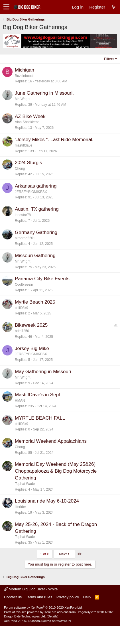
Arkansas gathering (35, 186)
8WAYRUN (63, 621)
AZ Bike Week (30, 116)
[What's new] (113, 7)
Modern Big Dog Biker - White (31, 589)
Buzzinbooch (24, 76)
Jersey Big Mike (32, 348)
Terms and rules (39, 597)
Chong (20, 168)
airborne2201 (25, 238)
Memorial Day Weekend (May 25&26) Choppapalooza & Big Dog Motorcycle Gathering (56, 471)
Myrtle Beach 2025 (35, 302)
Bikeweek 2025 (31, 325)
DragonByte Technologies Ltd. (25, 616)
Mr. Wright (22, 99)
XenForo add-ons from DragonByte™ (70, 612)
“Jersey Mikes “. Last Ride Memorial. (54, 139)
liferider (20, 507)
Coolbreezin (24, 284)
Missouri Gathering (35, 255)
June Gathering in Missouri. (44, 93)
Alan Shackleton (27, 122)
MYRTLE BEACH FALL (40, 418)
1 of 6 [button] (44, 554)
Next (64, 554)
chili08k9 (21, 308)
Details (52, 616)
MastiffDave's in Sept (37, 394)
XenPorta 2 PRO (15, 621)
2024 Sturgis (28, 162)
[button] (6, 7)
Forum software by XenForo (43, 607)
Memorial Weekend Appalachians (51, 441)
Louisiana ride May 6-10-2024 (47, 501)
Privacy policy (67, 597)
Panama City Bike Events (42, 278)
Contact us (13, 597)
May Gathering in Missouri (43, 371)
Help (87, 597)
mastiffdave (23, 145)
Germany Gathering (36, 232)
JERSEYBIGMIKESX (31, 192)
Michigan (24, 70)
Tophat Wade (25, 484)
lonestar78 (23, 215)
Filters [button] (109, 59)
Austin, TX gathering (37, 209)
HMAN (20, 401)
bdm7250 (22, 331)
